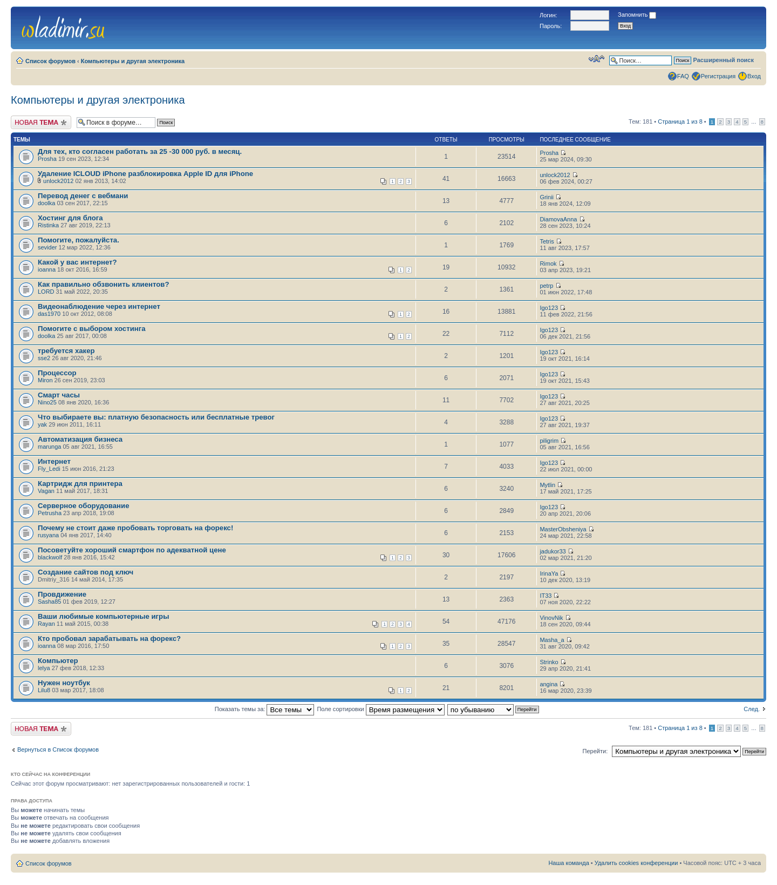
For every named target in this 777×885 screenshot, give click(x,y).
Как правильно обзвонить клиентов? (103, 284)
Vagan (46, 491)
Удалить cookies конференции (636, 863)
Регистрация (718, 76)
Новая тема (41, 122)
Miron (45, 380)
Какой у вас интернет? (77, 262)
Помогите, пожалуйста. (78, 240)
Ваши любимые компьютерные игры (103, 616)
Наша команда (568, 863)
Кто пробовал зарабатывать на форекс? (109, 638)
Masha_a (552, 640)
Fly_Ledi (49, 468)
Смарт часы (59, 395)
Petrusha (50, 513)
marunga (49, 446)
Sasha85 (49, 601)
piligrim (549, 440)
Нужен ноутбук (64, 683)
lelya (44, 668)
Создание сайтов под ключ (85, 572)
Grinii (547, 197)
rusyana (48, 535)
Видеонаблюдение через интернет (99, 306)
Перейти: (595, 751)
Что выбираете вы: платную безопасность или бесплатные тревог (156, 417)
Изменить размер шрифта (596, 59)
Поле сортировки (380, 709)
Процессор (57, 373)
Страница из (680, 121)
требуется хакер (66, 351)
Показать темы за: (265, 709)
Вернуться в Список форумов (58, 749)
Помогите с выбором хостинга (92, 329)
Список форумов (50, 61)
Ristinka (48, 225)
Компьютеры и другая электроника (133, 61)
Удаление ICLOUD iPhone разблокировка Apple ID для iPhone (145, 174)
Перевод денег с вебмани (83, 196)
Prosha (47, 159)
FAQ (683, 76)
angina (548, 684)
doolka (46, 203)
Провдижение (62, 594)
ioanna (47, 269)
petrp (546, 285)
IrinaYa (549, 573)
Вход (754, 76)
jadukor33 (552, 551)
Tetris (547, 241)
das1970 (49, 313)
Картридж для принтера (80, 483)
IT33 (545, 595)
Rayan (46, 623)
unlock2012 (58, 181)
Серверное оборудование (84, 506)
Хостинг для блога (70, 218)
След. (752, 709)
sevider (47, 247)
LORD (46, 291)
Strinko (549, 662)
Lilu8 (44, 690)
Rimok (548, 263)
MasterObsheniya (563, 529)
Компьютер (58, 661)
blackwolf (50, 557)
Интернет (54, 461)
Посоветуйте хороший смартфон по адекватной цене (132, 550)
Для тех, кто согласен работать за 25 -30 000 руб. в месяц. (140, 151)
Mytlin (547, 485)
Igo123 (549, 308)
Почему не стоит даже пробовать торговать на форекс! (135, 528)
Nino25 (47, 402)
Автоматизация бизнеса (80, 439)
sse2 (44, 358)
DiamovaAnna (558, 219)
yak (42, 424)
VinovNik (551, 617)
